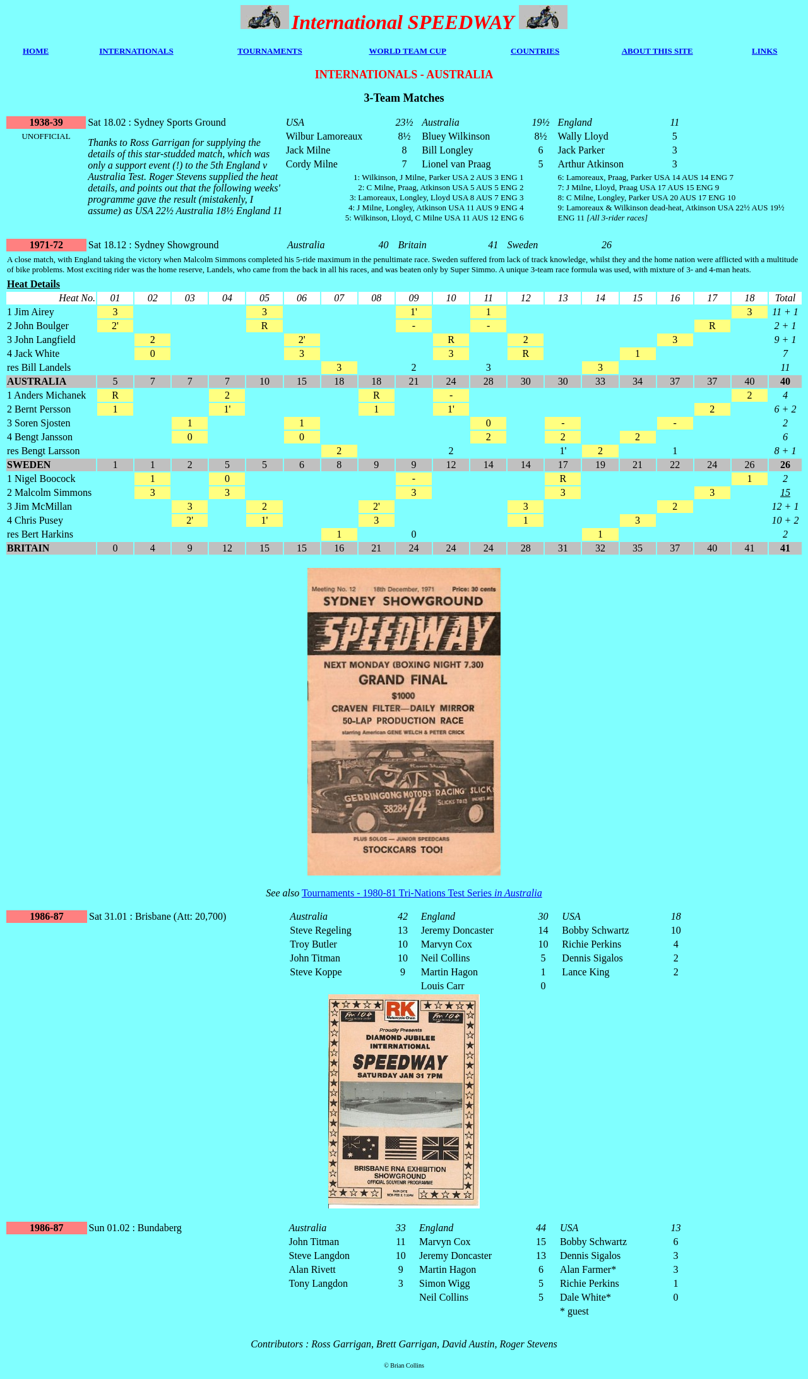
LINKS (764, 51)
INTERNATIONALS (136, 51)
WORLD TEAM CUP (407, 51)
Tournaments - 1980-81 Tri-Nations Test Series (422, 893)
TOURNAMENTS (269, 51)
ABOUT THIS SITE (657, 51)
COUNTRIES (535, 51)
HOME (36, 51)
